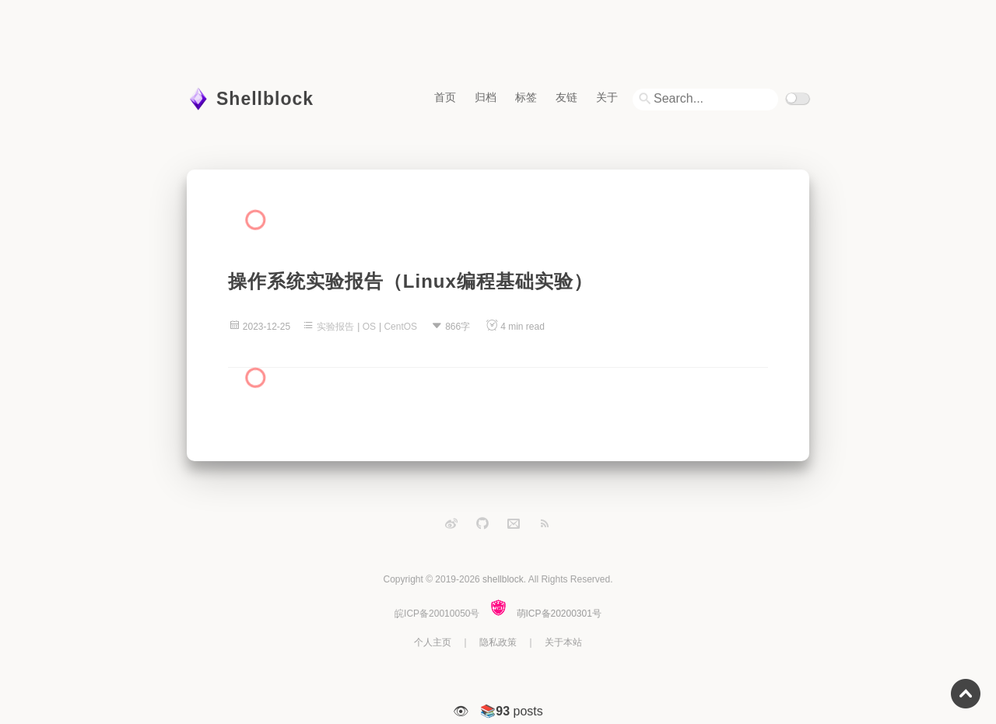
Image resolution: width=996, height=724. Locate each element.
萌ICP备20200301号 (559, 613)
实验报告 (335, 326)
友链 (566, 96)
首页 (445, 96)
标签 (526, 96)
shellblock (503, 579)
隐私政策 (498, 642)
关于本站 (563, 642)
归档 (485, 96)
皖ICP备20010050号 (437, 613)
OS (369, 326)
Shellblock (265, 99)
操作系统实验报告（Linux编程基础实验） (410, 281)
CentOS (400, 326)
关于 (607, 96)
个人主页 (432, 642)
